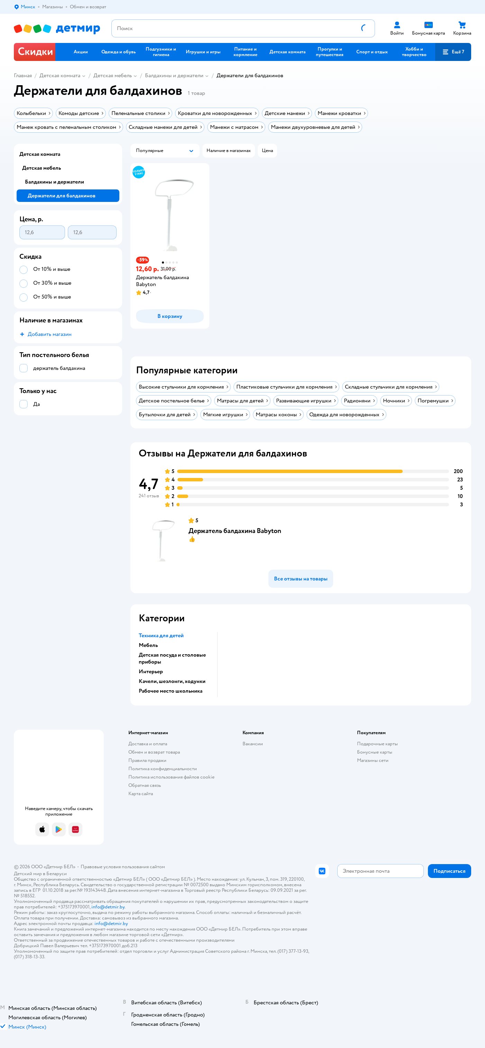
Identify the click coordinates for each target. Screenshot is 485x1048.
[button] (453, 52)
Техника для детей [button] (161, 635)
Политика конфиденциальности (162, 769)
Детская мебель (112, 75)
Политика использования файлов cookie (171, 777)
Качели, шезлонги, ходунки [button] (172, 681)
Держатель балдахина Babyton (235, 530)
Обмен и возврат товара (154, 752)
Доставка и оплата (147, 744)
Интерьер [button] (151, 671)
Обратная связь (144, 785)
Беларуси (56, 874)
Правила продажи (147, 760)
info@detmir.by (108, 907)
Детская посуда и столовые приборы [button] (172, 658)
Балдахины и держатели (174, 75)
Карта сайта (140, 794)
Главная (23, 75)
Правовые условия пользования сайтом (123, 867)
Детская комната (59, 75)
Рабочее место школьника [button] (170, 690)
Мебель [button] (148, 645)
